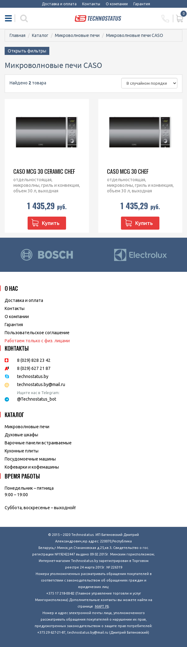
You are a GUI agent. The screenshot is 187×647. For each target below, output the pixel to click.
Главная (17, 35)
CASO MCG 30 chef (128, 171)
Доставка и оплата (59, 4)
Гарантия (141, 4)
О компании (117, 4)
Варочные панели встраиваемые (38, 442)
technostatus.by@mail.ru (41, 384)
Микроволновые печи (77, 35)
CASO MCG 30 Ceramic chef (44, 171)
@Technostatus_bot (36, 399)
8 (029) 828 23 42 (34, 360)
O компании (17, 316)
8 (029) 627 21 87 (34, 368)
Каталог (40, 35)
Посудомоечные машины (30, 458)
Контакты (91, 4)
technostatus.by (32, 376)
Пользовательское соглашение (37, 332)
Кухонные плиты (21, 450)
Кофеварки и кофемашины (32, 467)
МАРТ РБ (102, 606)
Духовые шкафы (21, 434)
